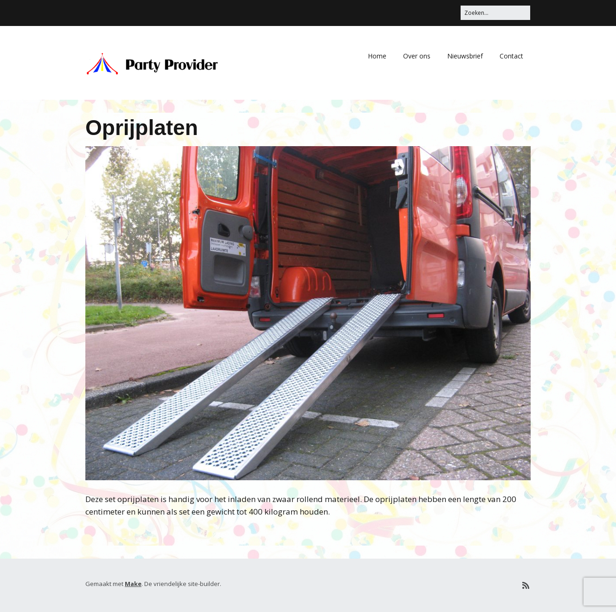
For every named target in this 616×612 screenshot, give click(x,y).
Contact (511, 56)
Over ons (416, 56)
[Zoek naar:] (495, 12)
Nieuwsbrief (465, 56)
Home (377, 56)
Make (133, 584)
